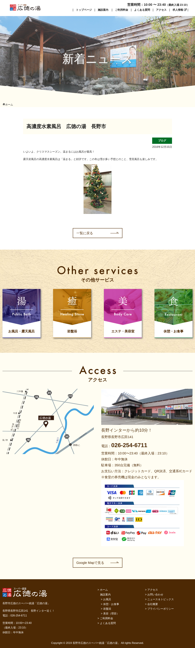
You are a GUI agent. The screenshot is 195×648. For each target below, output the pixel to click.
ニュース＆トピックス (160, 599)
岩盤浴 (107, 608)
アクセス (161, 9)
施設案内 (103, 9)
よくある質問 (142, 9)
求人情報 (178, 9)
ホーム (104, 589)
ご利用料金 (121, 9)
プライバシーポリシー (160, 608)
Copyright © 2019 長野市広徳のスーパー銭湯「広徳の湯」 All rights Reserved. (97, 643)
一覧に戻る (84, 233)
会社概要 (152, 604)
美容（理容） (111, 613)
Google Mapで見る (90, 563)
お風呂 (107, 599)
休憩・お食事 (111, 604)
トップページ (84, 9)
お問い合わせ (155, 594)
